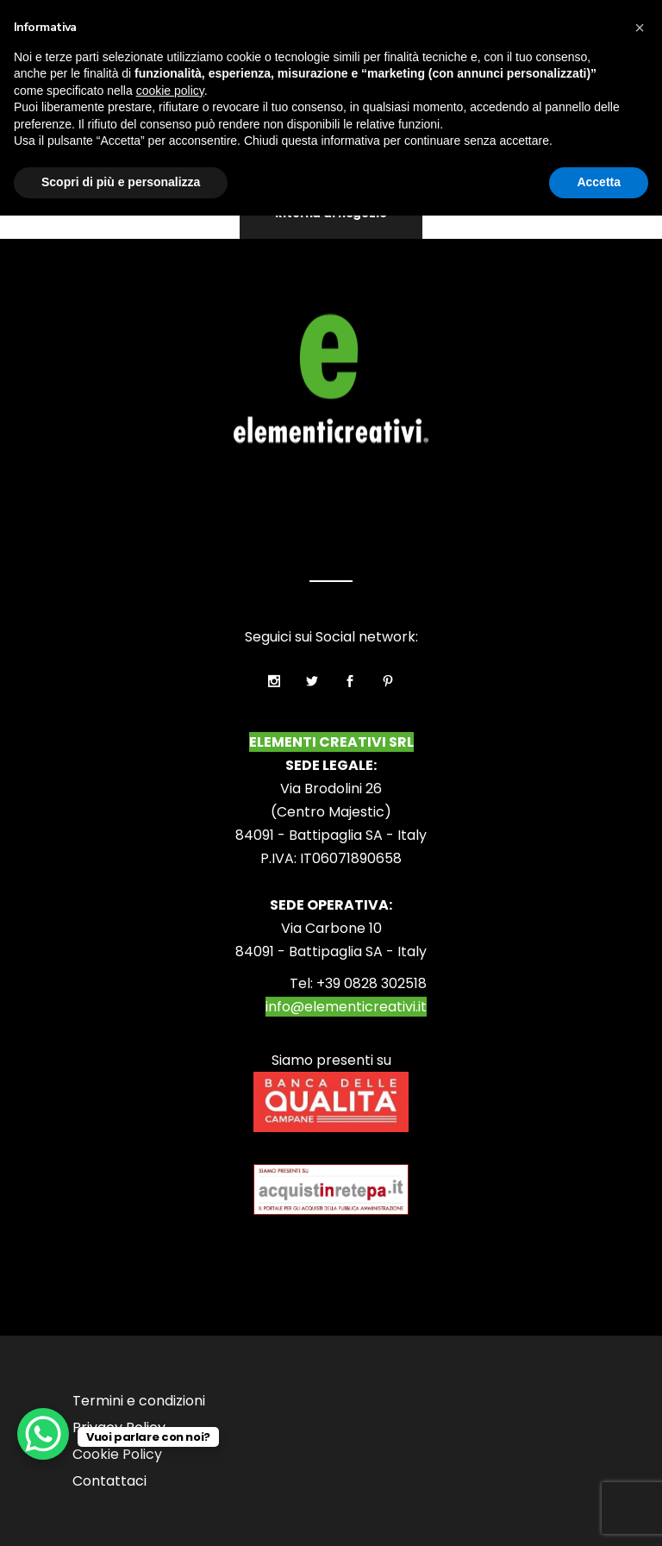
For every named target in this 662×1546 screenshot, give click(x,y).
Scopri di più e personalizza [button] (120, 182)
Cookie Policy (117, 1454)
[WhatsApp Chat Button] (43, 1434)
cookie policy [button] (170, 90)
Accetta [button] (599, 182)
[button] (639, 27)
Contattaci (109, 1481)
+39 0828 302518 (371, 983)
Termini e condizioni (138, 1401)
